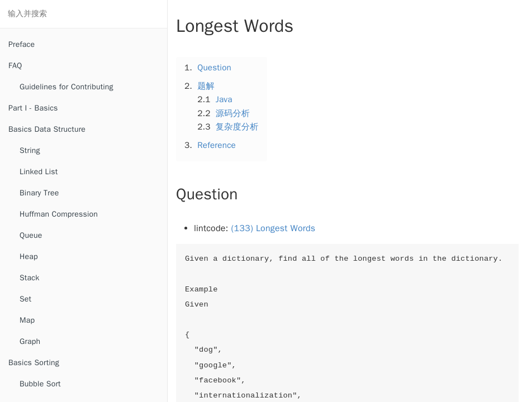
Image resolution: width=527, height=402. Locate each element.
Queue (31, 235)
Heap (29, 256)
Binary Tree (39, 193)
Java (224, 99)
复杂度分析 (237, 126)
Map (27, 320)
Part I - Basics (33, 108)
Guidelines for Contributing (66, 87)
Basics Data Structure (47, 129)
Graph (30, 341)
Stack (29, 278)
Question (214, 67)
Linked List (39, 171)
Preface (21, 44)
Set (25, 299)
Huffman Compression (59, 214)
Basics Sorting (33, 362)
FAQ (15, 65)
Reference (216, 145)
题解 (206, 86)
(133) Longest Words (273, 228)
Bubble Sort (40, 384)
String (30, 150)
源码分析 (233, 113)
